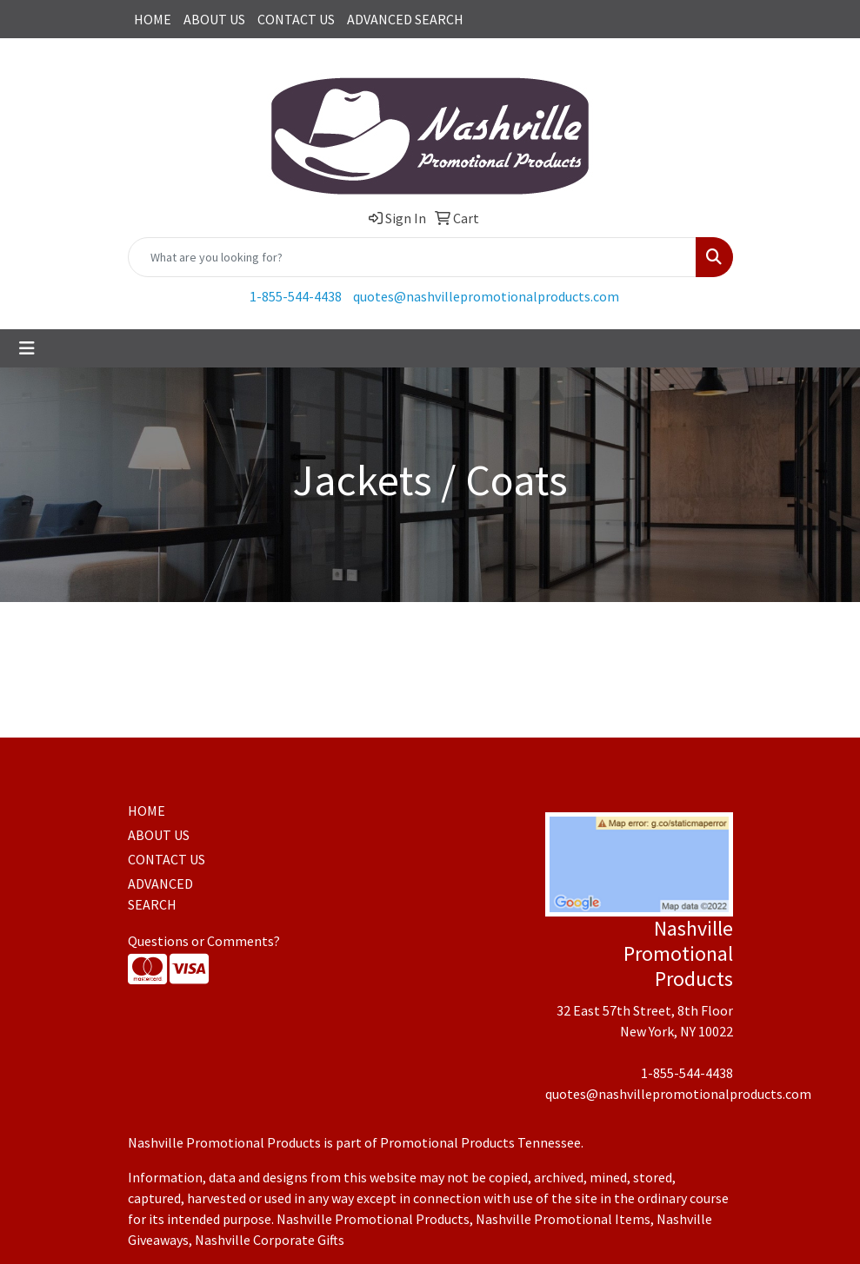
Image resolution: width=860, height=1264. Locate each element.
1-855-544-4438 (296, 296)
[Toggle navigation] (27, 348)
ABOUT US (214, 19)
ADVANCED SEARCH (405, 19)
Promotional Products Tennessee (480, 1142)
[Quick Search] (412, 257)
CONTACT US (296, 19)
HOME (152, 19)
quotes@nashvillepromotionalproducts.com (486, 296)
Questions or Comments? (204, 941)
